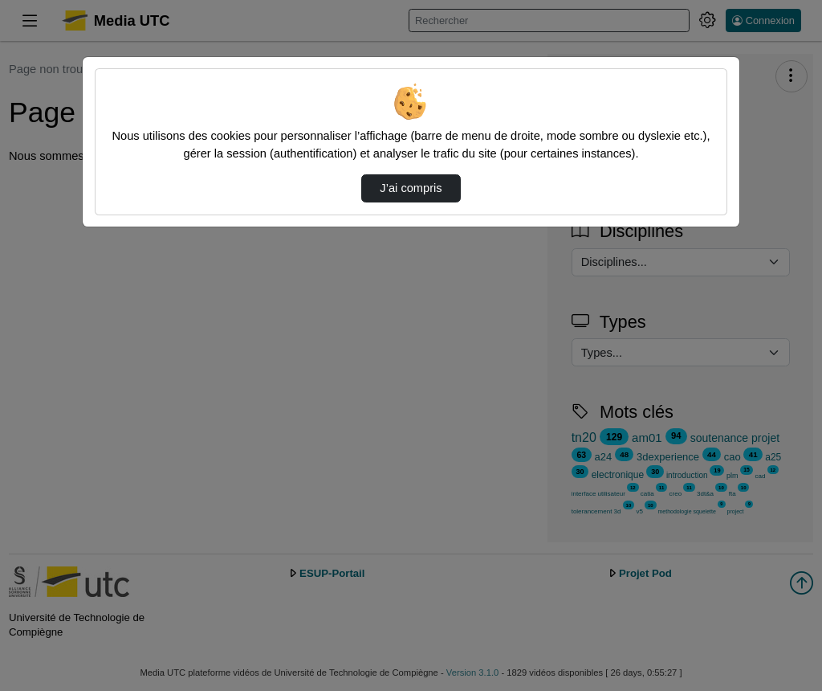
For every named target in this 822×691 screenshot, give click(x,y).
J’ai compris (411, 188)
